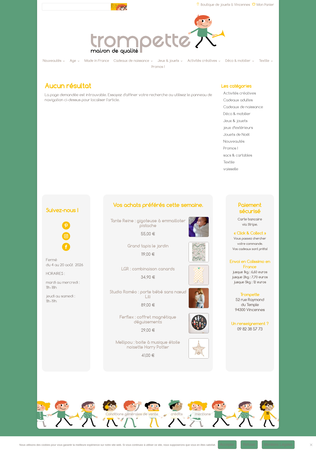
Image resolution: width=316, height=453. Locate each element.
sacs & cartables (237, 155)
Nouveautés (52, 61)
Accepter (227, 445)
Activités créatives (202, 61)
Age (73, 61)
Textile (264, 61)
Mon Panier (263, 5)
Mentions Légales (278, 445)
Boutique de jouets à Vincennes (223, 5)
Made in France (96, 61)
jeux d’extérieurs (238, 128)
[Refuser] (311, 445)
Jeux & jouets (168, 61)
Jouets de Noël (236, 135)
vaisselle (230, 169)
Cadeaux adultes (238, 100)
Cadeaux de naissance (131, 61)
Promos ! (158, 67)
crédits (177, 414)
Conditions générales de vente (132, 414)
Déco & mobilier (238, 61)
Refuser (249, 445)
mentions (203, 414)
